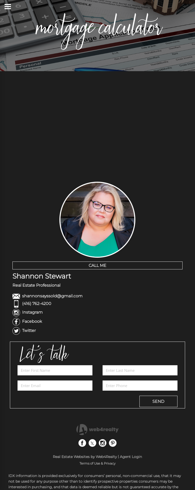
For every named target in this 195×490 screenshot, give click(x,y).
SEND (158, 401)
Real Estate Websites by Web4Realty (85, 456)
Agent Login (131, 456)
